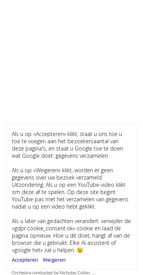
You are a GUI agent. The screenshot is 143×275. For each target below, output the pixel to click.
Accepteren (25, 259)
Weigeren (54, 259)
